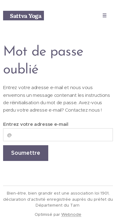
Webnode (71, 214)
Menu (102, 15)
